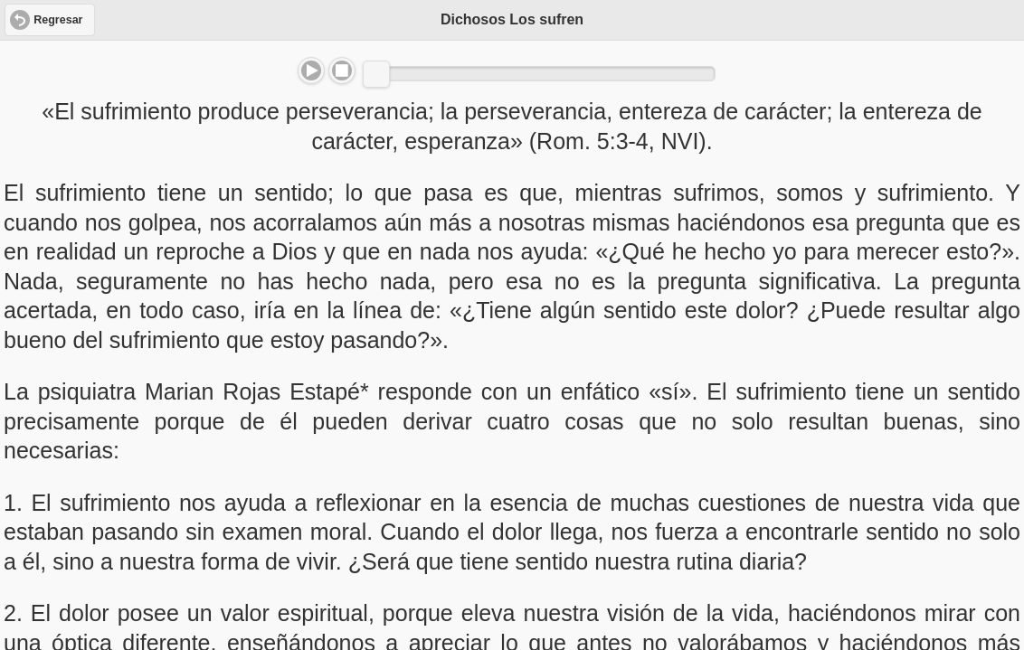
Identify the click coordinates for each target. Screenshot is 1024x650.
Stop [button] (342, 70)
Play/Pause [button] (311, 70)
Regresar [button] (57, 20)
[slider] (376, 74)
